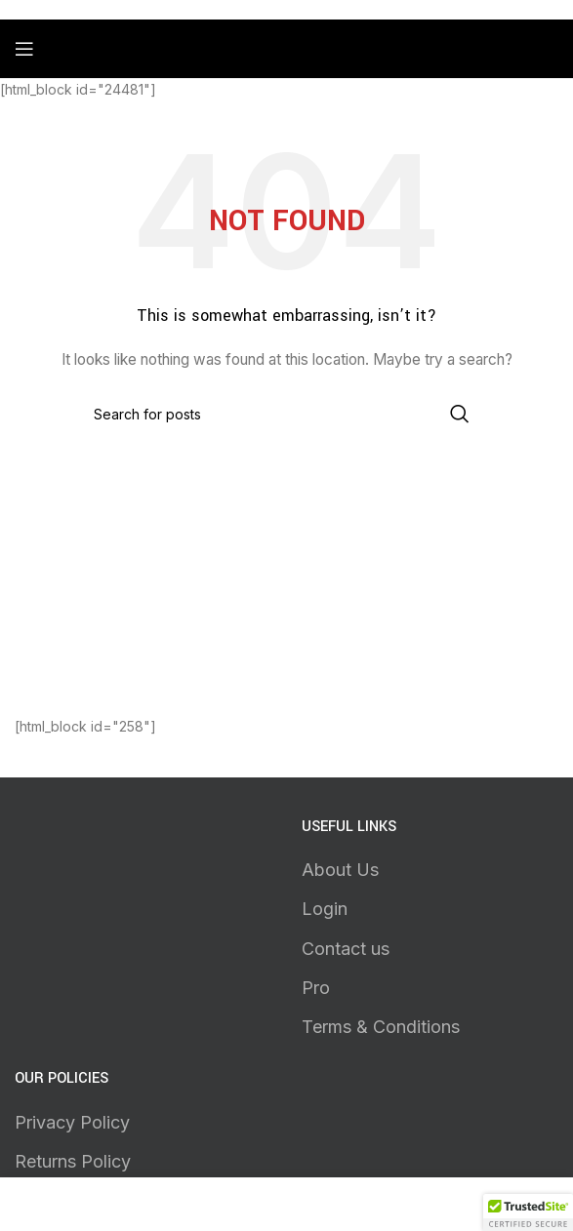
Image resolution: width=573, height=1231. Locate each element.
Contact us (345, 948)
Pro (316, 987)
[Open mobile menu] (24, 48)
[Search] (287, 413)
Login (325, 908)
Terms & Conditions (381, 1026)
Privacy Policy (72, 1122)
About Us (340, 869)
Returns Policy (73, 1161)
